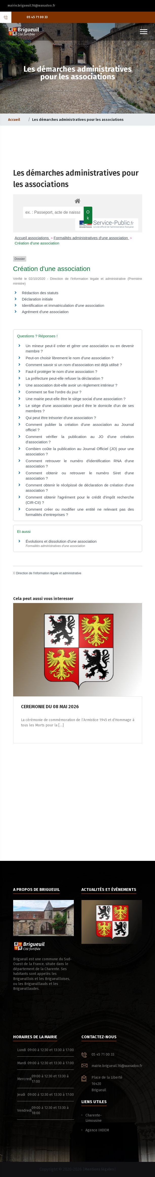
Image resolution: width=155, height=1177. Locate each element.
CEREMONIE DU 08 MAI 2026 (111, 924)
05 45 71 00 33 (37, 17)
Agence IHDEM (97, 1130)
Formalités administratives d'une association (91, 238)
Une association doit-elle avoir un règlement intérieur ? (72, 385)
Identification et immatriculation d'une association (63, 305)
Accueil (14, 120)
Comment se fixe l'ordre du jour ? (53, 392)
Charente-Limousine (93, 1118)
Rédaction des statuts (40, 293)
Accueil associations (32, 238)
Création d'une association (37, 243)
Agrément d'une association (45, 312)
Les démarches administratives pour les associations (78, 120)
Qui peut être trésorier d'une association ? (61, 418)
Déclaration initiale (37, 299)
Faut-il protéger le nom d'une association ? (61, 371)
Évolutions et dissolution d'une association (61, 541)
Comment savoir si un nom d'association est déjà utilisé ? (74, 365)
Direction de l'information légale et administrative (48, 573)
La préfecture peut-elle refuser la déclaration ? (64, 378)
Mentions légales (99, 1169)
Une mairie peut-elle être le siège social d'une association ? (76, 399)
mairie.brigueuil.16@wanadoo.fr (31, 5)
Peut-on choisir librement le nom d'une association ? (70, 358)
